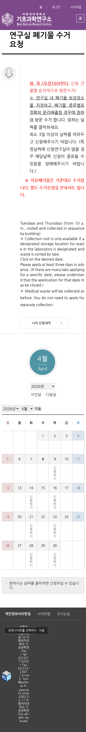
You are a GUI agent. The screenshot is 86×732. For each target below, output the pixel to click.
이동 (41, 630)
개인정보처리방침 (18, 614)
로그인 (56, 7)
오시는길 (63, 614)
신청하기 (54, 473)
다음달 (51, 394)
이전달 (36, 394)
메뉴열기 (80, 18)
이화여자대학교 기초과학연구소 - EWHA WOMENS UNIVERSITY (27, 19)
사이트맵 (75, 7)
